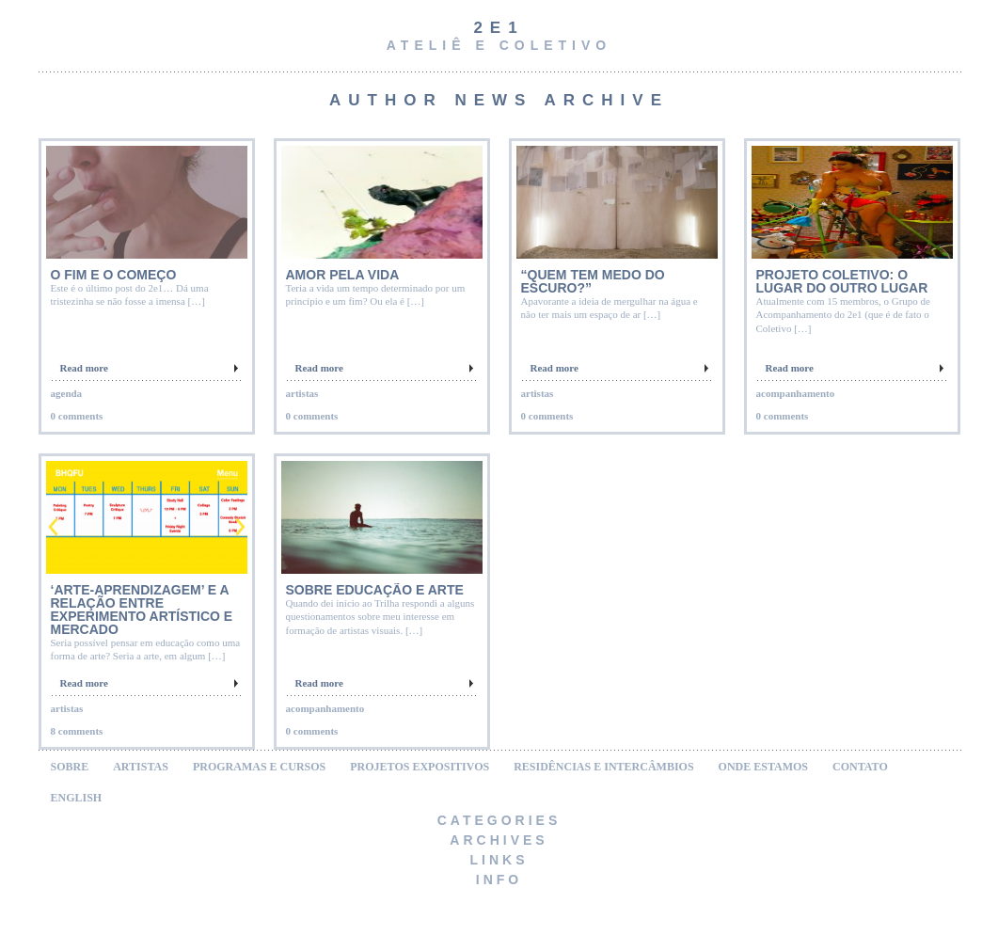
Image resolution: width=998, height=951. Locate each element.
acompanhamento (795, 393)
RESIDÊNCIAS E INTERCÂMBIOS (603, 766)
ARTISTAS (140, 766)
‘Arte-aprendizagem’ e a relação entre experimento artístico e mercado (142, 609)
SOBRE (70, 766)
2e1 (498, 28)
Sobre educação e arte (375, 589)
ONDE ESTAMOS (763, 766)
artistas (302, 393)
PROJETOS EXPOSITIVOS (419, 766)
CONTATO (860, 766)
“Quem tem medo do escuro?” (593, 281)
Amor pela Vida (343, 274)
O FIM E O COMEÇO (114, 274)
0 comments (77, 415)
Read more (84, 367)
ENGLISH (77, 797)
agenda (67, 393)
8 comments (77, 731)
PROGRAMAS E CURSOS (259, 766)
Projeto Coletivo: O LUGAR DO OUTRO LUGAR (842, 281)
